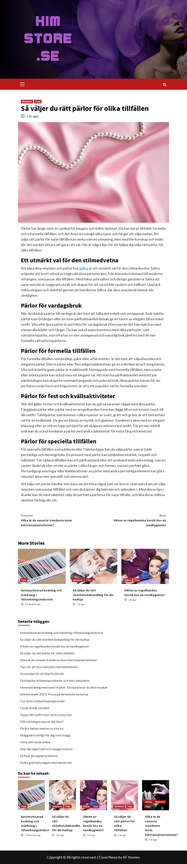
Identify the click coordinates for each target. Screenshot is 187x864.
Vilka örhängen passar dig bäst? (42, 721)
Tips (37, 101)
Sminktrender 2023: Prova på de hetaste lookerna (54, 694)
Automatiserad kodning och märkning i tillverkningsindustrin (61, 632)
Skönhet (27, 101)
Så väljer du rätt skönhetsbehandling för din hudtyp (93, 594)
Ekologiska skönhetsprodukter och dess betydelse (54, 680)
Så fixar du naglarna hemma (38, 756)
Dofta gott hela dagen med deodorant (46, 762)
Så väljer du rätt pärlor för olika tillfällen (47, 653)
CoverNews (108, 857)
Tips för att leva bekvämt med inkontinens (49, 667)
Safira (83, 268)
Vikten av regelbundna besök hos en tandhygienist (130, 520)
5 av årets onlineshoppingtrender (42, 701)
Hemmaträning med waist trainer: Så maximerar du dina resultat (63, 687)
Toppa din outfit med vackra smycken (46, 715)
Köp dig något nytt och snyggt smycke (46, 749)
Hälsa (128, 580)
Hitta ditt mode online (35, 742)
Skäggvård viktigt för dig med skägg (45, 735)
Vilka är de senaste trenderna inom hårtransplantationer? (57, 520)
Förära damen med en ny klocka (41, 728)
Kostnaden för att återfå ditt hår (42, 674)
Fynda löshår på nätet (34, 708)
